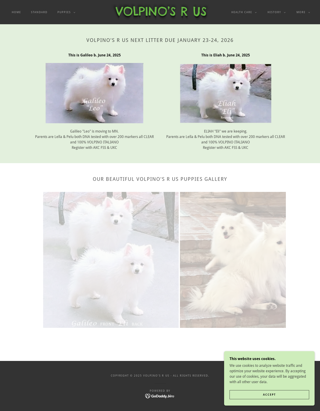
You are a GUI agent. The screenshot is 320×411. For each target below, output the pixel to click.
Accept (269, 394)
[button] (65, 12)
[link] (160, 12)
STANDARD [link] (39, 12)
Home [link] (16, 12)
